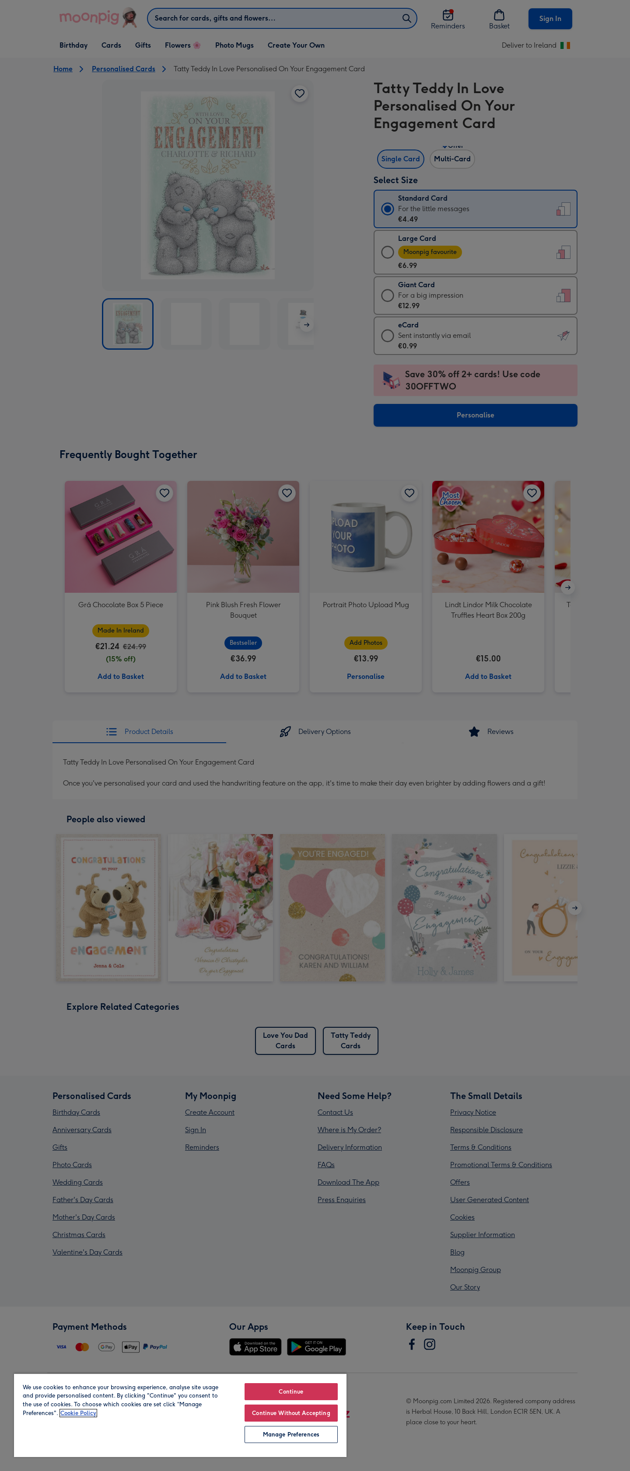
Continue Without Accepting (291, 1413)
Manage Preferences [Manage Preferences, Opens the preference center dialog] (291, 1434)
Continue (291, 1391)
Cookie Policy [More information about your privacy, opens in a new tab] (78, 1413)
